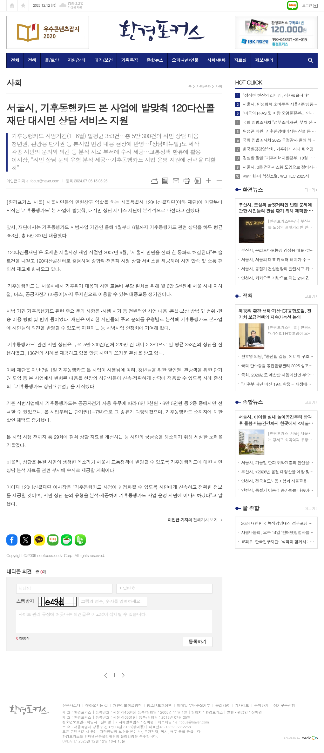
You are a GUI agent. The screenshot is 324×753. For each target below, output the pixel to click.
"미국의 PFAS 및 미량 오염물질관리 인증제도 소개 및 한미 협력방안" (280, 113)
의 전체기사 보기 (193, 520)
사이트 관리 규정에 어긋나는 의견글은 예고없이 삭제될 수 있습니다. (82, 614)
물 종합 (250, 508)
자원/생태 (76, 60)
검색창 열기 (309, 60)
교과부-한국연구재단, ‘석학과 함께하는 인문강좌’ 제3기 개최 (277, 542)
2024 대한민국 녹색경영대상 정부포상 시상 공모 (277, 523)
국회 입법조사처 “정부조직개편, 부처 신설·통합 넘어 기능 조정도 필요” (280, 122)
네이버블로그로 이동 (292, 5)
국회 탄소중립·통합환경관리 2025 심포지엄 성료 (277, 366)
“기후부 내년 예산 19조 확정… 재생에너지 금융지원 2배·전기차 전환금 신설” (277, 384)
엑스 (25, 540)
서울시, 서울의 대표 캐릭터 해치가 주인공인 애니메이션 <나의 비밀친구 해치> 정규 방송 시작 (277, 259)
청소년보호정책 (159, 705)
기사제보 (242, 705)
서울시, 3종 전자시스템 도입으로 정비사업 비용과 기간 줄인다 (280, 167)
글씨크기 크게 (208, 181)
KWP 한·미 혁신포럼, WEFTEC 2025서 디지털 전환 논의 (280, 176)
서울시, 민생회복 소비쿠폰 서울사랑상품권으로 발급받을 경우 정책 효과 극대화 (280, 104)
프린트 (187, 181)
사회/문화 (216, 60)
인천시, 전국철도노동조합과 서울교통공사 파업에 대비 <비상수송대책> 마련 (277, 481)
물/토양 (52, 60)
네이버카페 (66, 540)
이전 (105, 675)
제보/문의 (264, 60)
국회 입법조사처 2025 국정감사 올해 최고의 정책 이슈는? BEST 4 (280, 140)
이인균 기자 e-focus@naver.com (32, 180)
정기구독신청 (284, 705)
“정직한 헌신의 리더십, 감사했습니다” (276, 95)
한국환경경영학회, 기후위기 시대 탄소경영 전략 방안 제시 (280, 149)
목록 (165, 181)
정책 (32, 60)
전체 (15, 60)
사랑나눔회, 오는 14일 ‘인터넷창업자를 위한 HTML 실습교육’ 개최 (277, 532)
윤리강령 (222, 705)
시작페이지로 (12, 5)
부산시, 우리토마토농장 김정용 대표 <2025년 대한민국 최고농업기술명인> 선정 (277, 250)
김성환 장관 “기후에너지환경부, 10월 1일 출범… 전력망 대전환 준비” (280, 158)
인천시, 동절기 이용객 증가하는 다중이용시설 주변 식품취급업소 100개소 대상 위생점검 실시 (277, 490)
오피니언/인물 (185, 60)
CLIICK (248, 82)
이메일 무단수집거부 (193, 705)
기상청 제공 (75, 7)
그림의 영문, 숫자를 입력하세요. (111, 601)
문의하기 (261, 705)
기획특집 (129, 60)
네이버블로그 (52, 540)
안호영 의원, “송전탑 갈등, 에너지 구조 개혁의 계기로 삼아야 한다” (277, 356)
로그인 (307, 5)
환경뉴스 (252, 189)
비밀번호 (126, 588)
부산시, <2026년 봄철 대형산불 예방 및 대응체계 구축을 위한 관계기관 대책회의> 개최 (277, 472)
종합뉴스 (154, 60)
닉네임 (24, 588)
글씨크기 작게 (219, 181)
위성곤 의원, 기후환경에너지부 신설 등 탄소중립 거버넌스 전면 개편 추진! (280, 131)
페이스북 (11, 540)
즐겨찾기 (23, 5)
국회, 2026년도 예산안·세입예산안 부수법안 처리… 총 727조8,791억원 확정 (277, 375)
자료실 (240, 60)
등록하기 (197, 641)
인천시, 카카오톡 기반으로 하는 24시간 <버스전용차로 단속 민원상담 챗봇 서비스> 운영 (277, 278)
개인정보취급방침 (127, 705)
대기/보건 (103, 60)
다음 (123, 675)
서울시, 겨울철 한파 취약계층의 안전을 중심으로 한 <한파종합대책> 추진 (277, 462)
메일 (176, 181)
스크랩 (197, 181)
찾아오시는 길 (96, 705)
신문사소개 (71, 705)
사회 (218, 86)
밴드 (80, 540)
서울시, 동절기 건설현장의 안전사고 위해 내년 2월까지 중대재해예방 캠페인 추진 (277, 269)
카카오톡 (39, 540)
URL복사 (154, 181)
